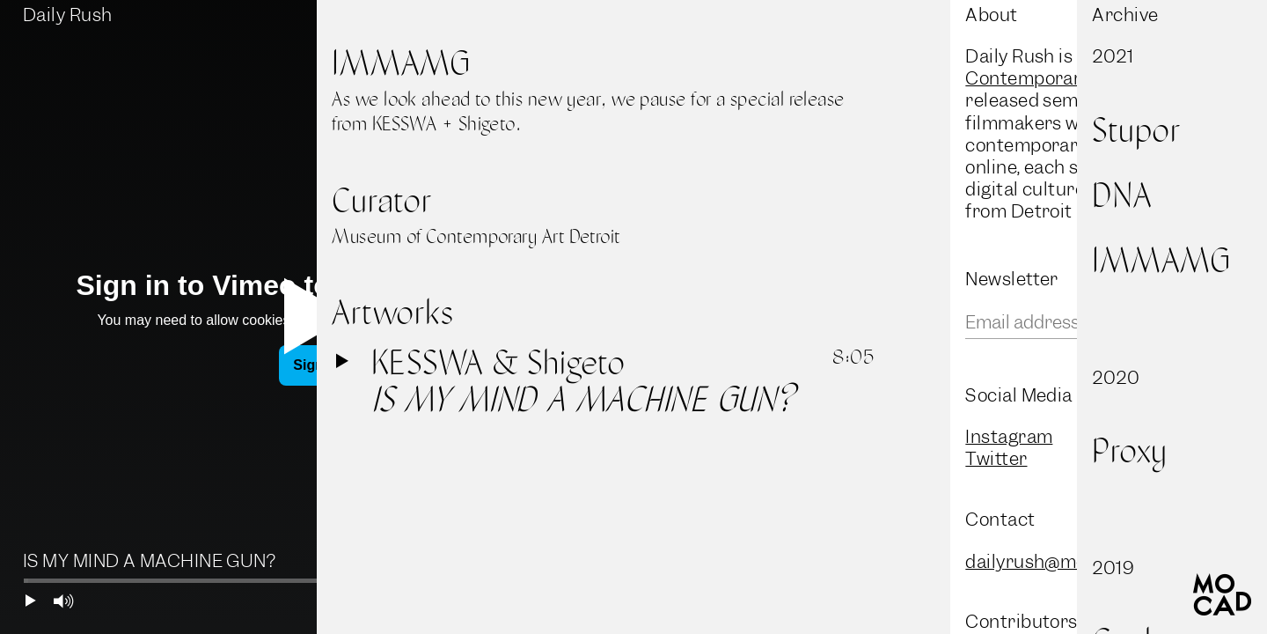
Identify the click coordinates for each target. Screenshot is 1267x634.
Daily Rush (68, 15)
